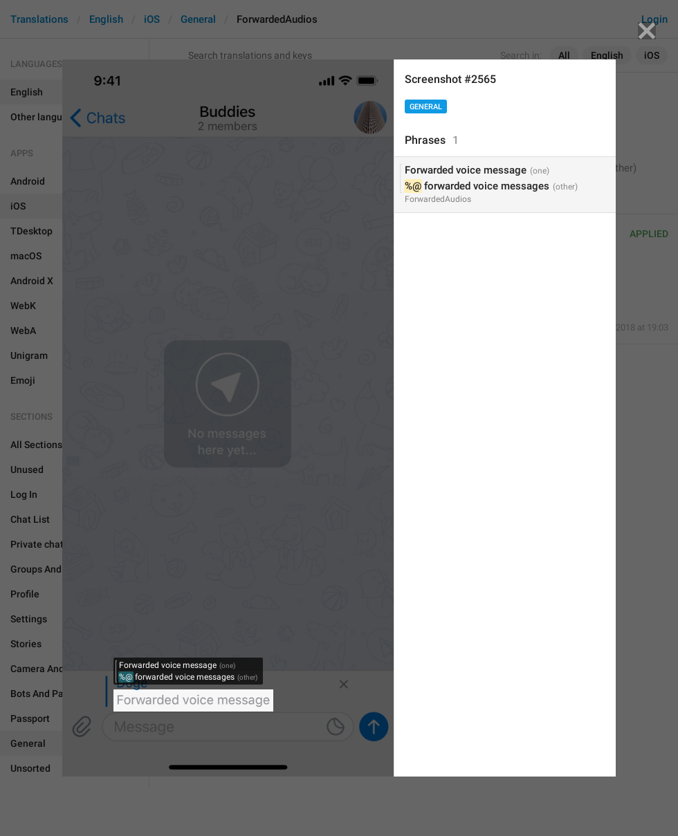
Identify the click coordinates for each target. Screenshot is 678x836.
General (426, 106)
